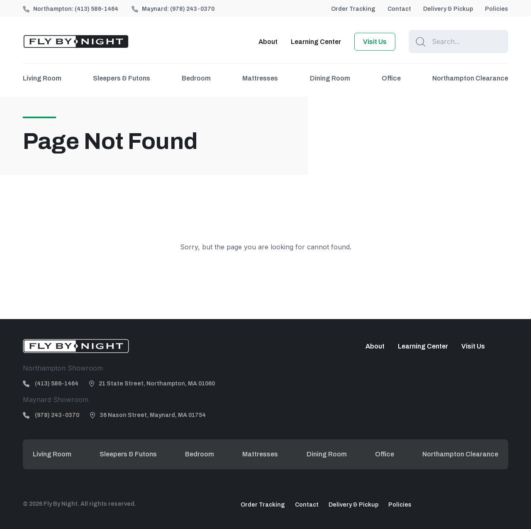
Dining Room (330, 78)
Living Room (42, 78)
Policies (496, 9)
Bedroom (196, 78)
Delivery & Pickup (448, 9)
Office (391, 78)
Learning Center (316, 41)
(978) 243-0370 (192, 9)
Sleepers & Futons (121, 78)
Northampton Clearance (470, 78)
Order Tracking (353, 9)
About (268, 41)
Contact (399, 9)
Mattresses (260, 78)
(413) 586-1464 (96, 9)
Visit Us (375, 41)
